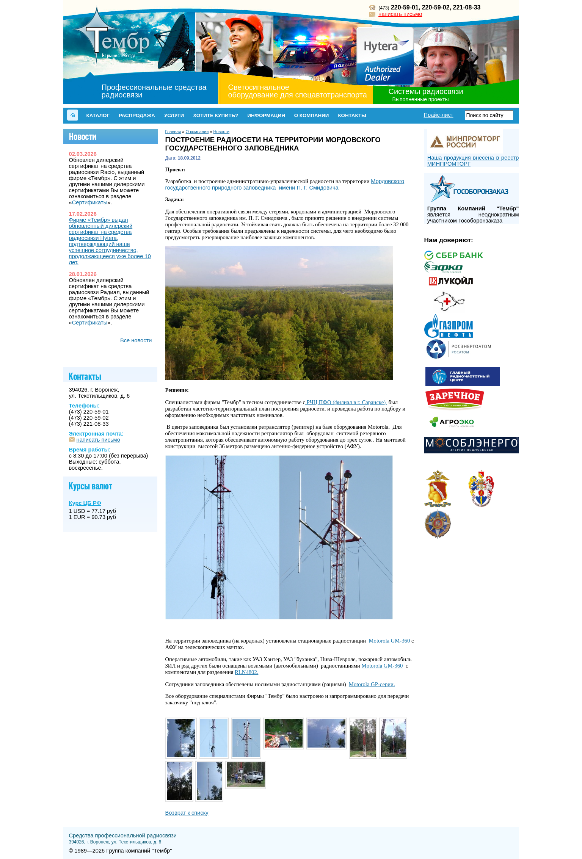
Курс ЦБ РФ (85, 503)
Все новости (136, 340)
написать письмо (400, 14)
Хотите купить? (215, 115)
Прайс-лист (438, 115)
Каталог (98, 115)
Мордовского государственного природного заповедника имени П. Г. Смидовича (285, 184)
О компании (311, 115)
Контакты (352, 115)
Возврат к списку (187, 813)
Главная (173, 131)
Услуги (174, 115)
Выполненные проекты (420, 99)
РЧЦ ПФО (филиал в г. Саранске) (346, 402)
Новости (221, 131)
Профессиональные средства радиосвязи (154, 91)
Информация (266, 115)
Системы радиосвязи (426, 91)
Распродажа (137, 115)
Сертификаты (90, 202)
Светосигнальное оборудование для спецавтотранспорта (297, 91)
